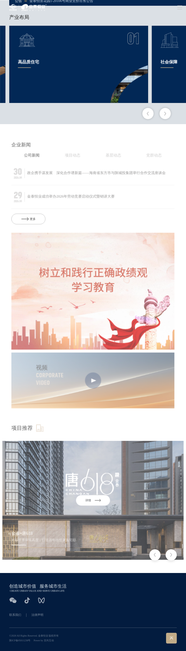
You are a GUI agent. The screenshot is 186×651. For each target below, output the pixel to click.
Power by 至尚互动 (44, 640)
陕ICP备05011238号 (19, 640)
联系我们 (15, 615)
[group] (78, 64)
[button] (148, 113)
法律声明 (37, 615)
